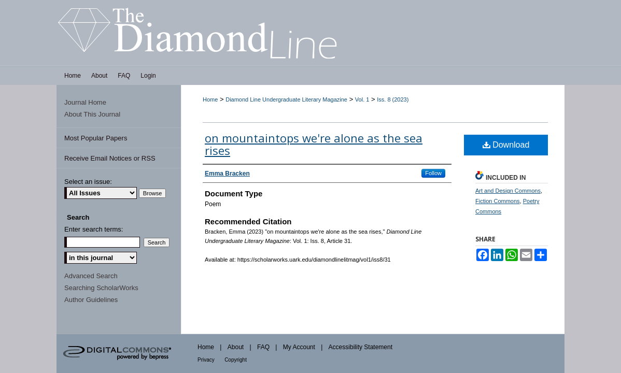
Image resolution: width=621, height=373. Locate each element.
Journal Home (85, 102)
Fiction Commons (497, 201)
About (236, 347)
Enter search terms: (93, 229)
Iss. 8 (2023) (392, 99)
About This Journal (92, 114)
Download (506, 144)
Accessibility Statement (360, 347)
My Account (299, 347)
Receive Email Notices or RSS (110, 158)
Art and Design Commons (508, 191)
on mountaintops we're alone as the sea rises (313, 144)
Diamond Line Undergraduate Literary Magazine (286, 99)
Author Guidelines (91, 300)
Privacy (206, 360)
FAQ (263, 347)
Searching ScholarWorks (101, 288)
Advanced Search (91, 276)
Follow (433, 173)
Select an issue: (88, 181)
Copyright (235, 360)
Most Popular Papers (95, 138)
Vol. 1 (362, 99)
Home (210, 99)
